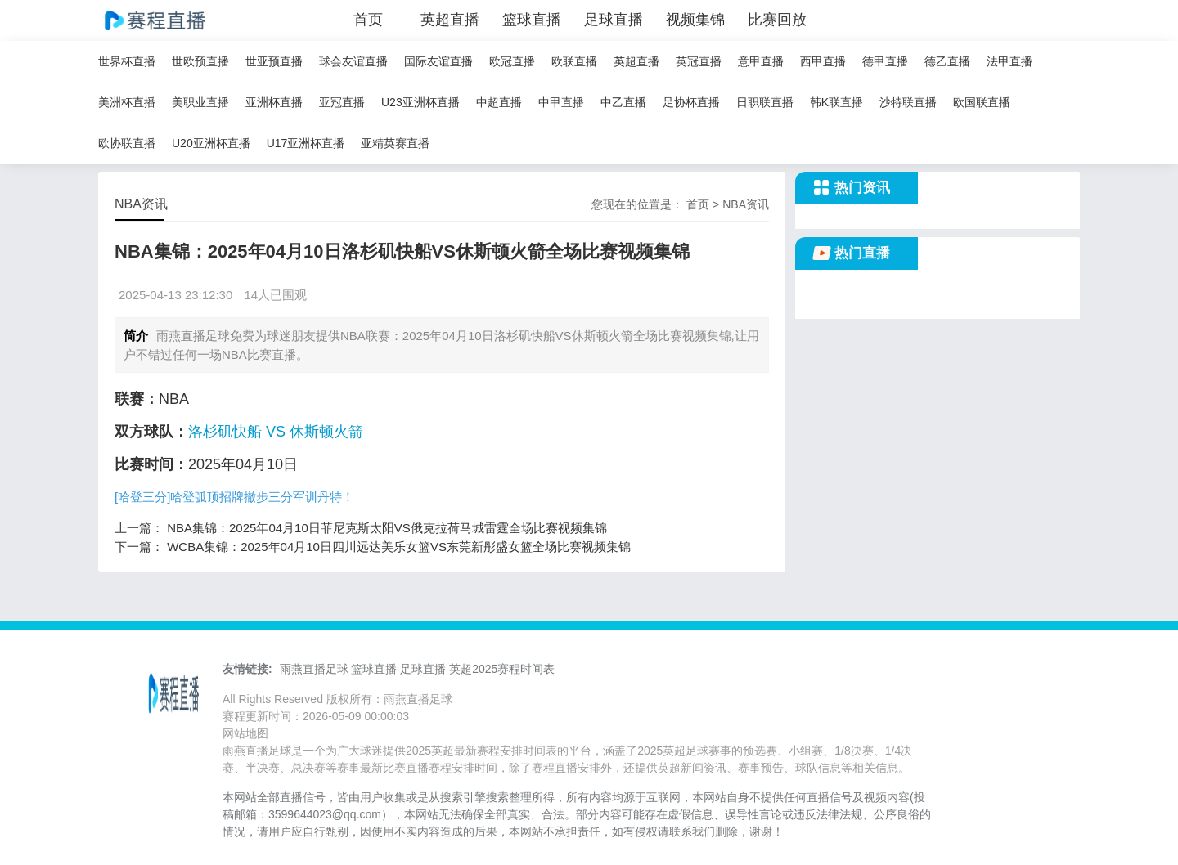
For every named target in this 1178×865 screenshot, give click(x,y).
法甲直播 (1009, 61)
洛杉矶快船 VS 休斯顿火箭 (275, 432)
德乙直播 (947, 61)
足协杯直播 (691, 102)
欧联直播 (574, 61)
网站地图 (245, 733)
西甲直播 (823, 61)
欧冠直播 (512, 61)
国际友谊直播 (438, 61)
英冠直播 (699, 61)
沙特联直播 (908, 102)
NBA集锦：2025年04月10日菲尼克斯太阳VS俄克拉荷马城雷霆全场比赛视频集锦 (387, 528)
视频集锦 (695, 19)
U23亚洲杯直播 (420, 102)
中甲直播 (561, 102)
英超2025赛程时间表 (502, 668)
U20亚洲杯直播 (211, 143)
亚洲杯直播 (274, 102)
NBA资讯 (745, 204)
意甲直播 (761, 61)
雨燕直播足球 (314, 668)
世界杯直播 (126, 61)
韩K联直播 (836, 102)
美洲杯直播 (126, 102)
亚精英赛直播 (395, 143)
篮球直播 (531, 19)
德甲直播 (885, 61)
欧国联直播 (981, 102)
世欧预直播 (200, 61)
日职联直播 (765, 102)
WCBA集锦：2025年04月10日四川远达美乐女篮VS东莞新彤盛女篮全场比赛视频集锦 (399, 547)
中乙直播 (623, 102)
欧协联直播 (126, 143)
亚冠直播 (342, 102)
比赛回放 (777, 19)
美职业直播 (200, 102)
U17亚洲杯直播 (306, 143)
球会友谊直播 (353, 61)
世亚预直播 (274, 61)
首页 (368, 19)
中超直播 (499, 102)
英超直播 (449, 19)
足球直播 (613, 19)
